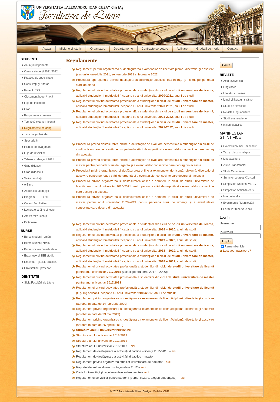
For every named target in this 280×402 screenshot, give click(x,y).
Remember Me (232, 246)
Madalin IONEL (161, 391)
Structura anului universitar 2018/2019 (101, 335)
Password (226, 231)
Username (227, 223)
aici (132, 346)
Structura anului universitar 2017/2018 (101, 340)
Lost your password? (237, 250)
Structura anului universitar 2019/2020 (103, 330)
